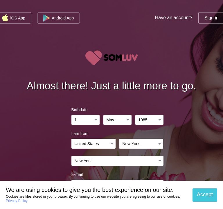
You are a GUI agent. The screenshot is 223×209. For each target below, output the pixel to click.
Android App (58, 18)
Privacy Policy (17, 201)
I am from (80, 133)
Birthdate (79, 109)
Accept (205, 194)
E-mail (77, 174)
